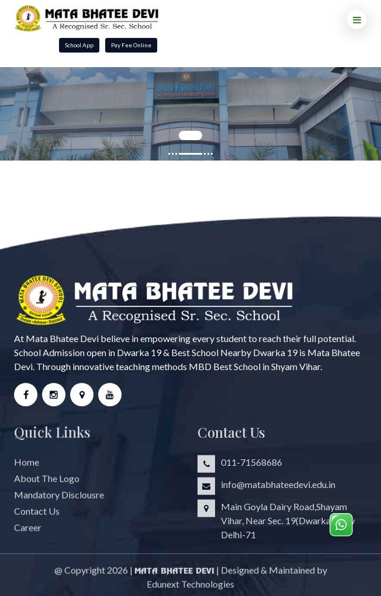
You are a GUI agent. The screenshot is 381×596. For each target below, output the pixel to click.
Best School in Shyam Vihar (266, 366)
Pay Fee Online (131, 44)
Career (27, 531)
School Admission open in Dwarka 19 (87, 352)
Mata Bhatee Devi (174, 575)
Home (26, 466)
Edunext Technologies (190, 588)
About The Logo (46, 482)
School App (79, 44)
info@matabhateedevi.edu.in (278, 488)
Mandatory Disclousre (59, 498)
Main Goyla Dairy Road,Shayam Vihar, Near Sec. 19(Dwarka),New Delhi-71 (288, 524)
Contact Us (37, 515)
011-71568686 (251, 466)
